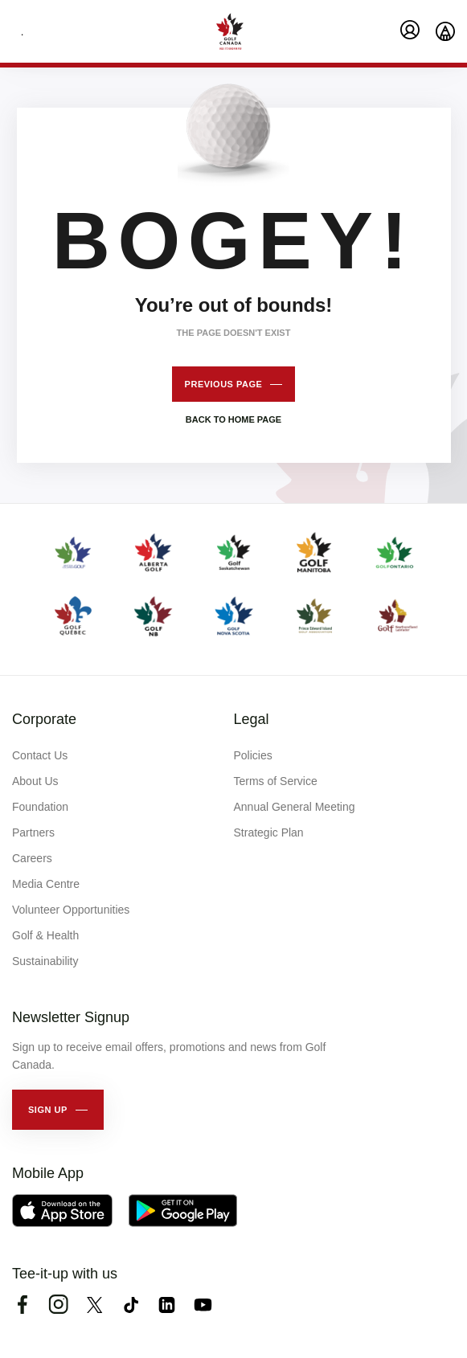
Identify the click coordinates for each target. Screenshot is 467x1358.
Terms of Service (275, 781)
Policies (253, 755)
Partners (33, 832)
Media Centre (46, 883)
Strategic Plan (269, 832)
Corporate (44, 719)
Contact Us (40, 755)
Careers (32, 858)
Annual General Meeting (294, 806)
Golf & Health (45, 935)
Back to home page (233, 419)
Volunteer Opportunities (70, 909)
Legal (251, 719)
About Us (35, 781)
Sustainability (45, 961)
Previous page (224, 384)
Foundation (40, 806)
